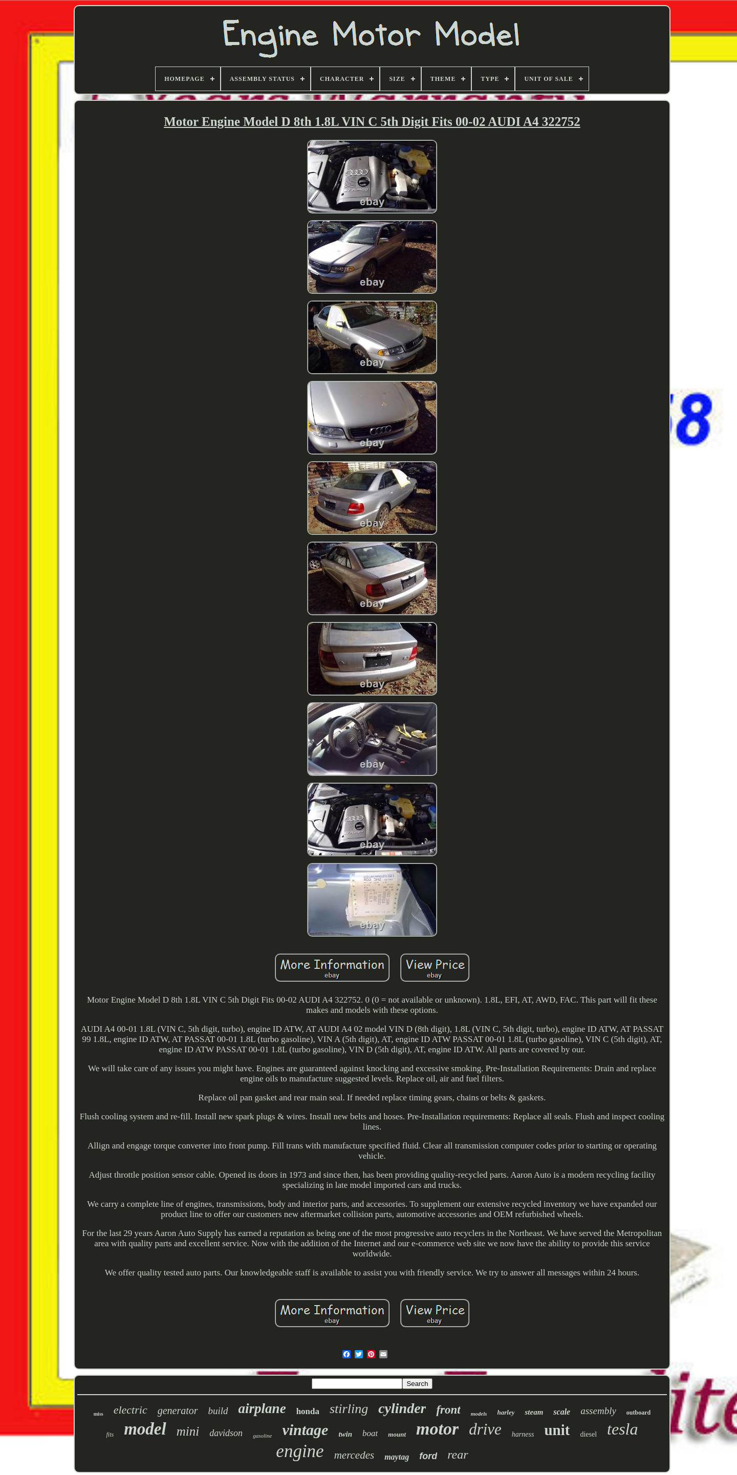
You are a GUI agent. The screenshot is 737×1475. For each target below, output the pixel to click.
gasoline (262, 1436)
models (479, 1414)
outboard (638, 1412)
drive (485, 1429)
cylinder (402, 1408)
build (218, 1410)
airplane (262, 1408)
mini (188, 1431)
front (448, 1409)
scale (561, 1411)
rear (457, 1454)
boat (370, 1433)
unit (557, 1430)
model (145, 1429)
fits (110, 1434)
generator (178, 1410)
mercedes (354, 1455)
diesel (588, 1434)
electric (130, 1409)
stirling (349, 1408)
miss (98, 1414)
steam (534, 1412)
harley (506, 1412)
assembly (598, 1410)
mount (397, 1434)
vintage (305, 1429)
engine (299, 1451)
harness (523, 1434)
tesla (622, 1429)
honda (307, 1411)
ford (428, 1456)
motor (437, 1428)
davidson (226, 1433)
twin (345, 1434)
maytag (396, 1456)
